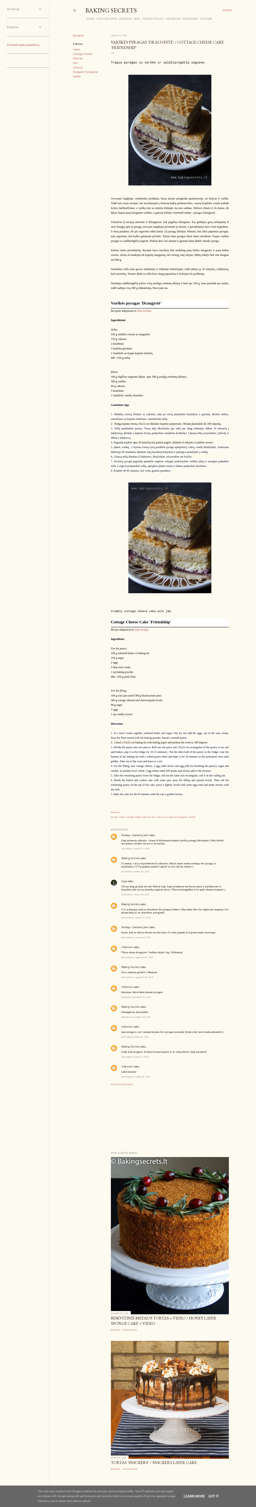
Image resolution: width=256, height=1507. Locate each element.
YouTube (205, 18)
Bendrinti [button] (78, 35)
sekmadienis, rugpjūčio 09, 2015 (137, 957)
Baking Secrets (111, 10)
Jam (75, 63)
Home (89, 18)
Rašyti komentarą (122, 1084)
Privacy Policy (152, 18)
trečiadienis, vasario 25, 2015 (135, 894)
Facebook (172, 18)
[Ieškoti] (227, 10)
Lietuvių (78, 67)
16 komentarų (130, 1329)
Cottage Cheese (83, 54)
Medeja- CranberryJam (135, 835)
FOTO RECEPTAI (105, 18)
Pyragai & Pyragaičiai (85, 72)
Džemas (78, 58)
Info (136, 18)
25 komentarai (130, 1469)
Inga (124, 881)
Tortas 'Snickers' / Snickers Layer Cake (154, 1462)
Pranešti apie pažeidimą (23, 45)
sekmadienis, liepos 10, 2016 (134, 1037)
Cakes (76, 49)
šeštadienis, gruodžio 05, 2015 (135, 997)
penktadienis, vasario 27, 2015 (135, 917)
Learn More (194, 1496)
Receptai (124, 18)
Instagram (189, 18)
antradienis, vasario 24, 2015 (135, 848)
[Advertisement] (170, 1118)
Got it (213, 1496)
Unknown (127, 947)
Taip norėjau (144, 310)
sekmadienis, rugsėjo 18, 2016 (135, 1076)
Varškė (77, 76)
